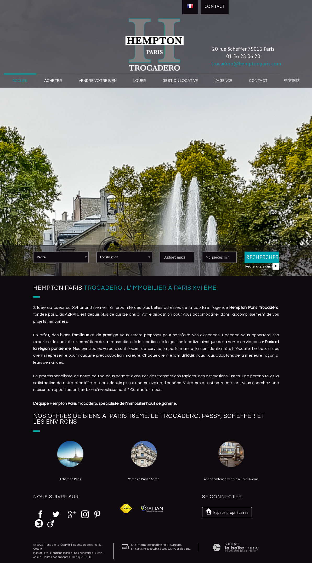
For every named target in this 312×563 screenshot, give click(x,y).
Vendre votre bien (98, 80)
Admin (37, 557)
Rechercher (262, 256)
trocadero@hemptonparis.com (246, 63)
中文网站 (291, 80)
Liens (98, 552)
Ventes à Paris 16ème (143, 478)
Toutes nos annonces (56, 557)
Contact (215, 6)
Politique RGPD (81, 557)
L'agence (223, 80)
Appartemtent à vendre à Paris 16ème (231, 478)
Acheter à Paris (70, 478)
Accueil (20, 80)
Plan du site (40, 552)
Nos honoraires (83, 552)
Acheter (54, 80)
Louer (140, 80)
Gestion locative (180, 80)
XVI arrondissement (90, 307)
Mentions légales (61, 552)
